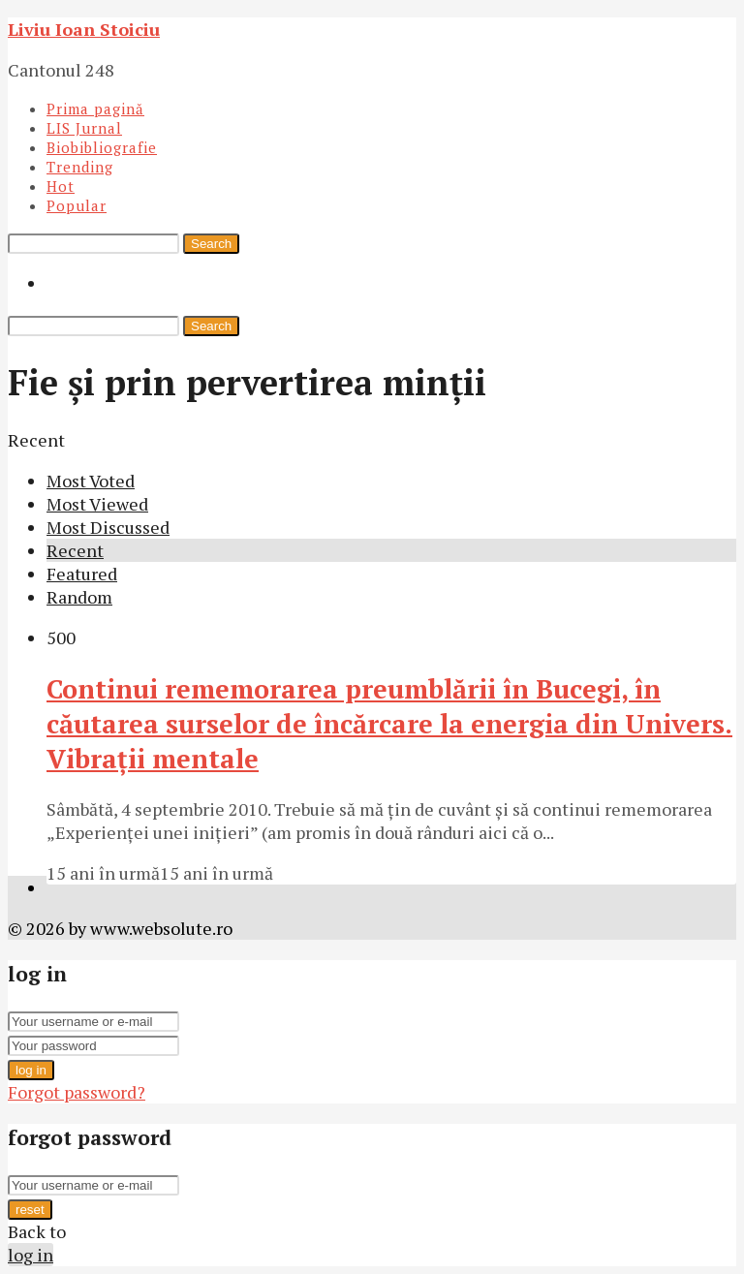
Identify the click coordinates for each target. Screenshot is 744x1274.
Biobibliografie (101, 147)
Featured (81, 573)
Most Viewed (97, 503)
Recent (75, 550)
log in (31, 1070)
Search (211, 243)
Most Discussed (108, 527)
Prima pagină (95, 108)
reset (30, 1209)
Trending (79, 166)
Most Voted (90, 480)
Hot (60, 186)
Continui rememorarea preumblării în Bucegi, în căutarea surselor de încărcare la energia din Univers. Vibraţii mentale (389, 723)
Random (79, 596)
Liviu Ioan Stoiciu (84, 29)
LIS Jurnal (84, 128)
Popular (76, 205)
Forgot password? (76, 1091)
